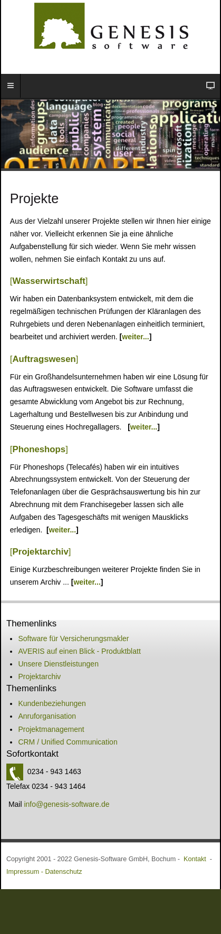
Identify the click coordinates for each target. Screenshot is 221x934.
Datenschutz (63, 871)
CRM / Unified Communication (67, 742)
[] (49, 281)
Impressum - (25, 871)
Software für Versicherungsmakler (73, 638)
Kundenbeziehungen (51, 703)
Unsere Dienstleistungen (58, 664)
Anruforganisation (47, 716)
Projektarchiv (39, 676)
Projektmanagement (51, 729)
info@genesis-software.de (66, 804)
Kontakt (195, 859)
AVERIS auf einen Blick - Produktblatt (79, 651)
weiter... (135, 336)
